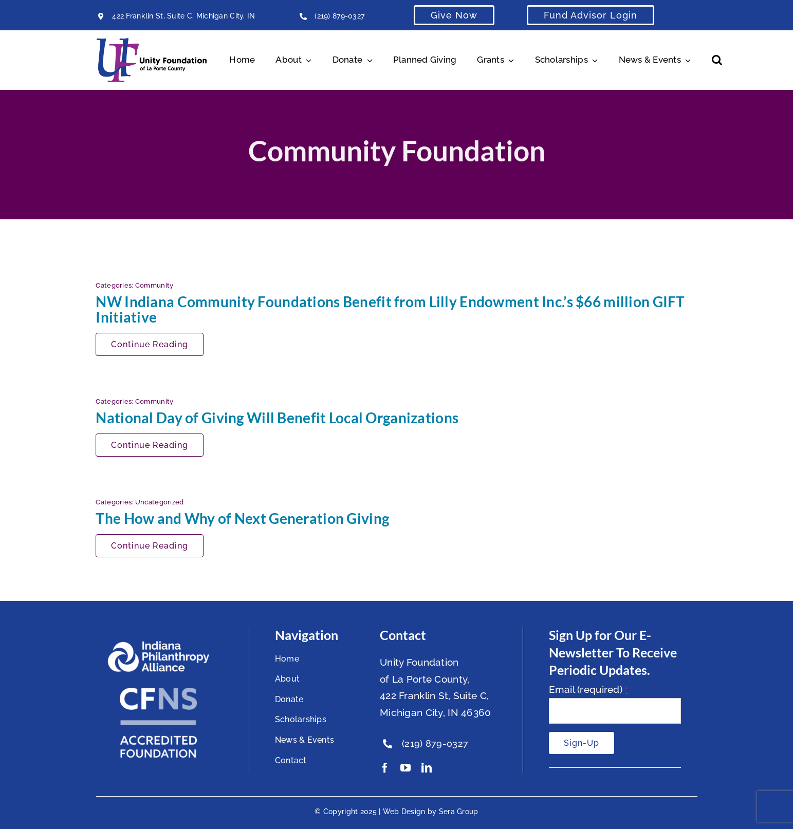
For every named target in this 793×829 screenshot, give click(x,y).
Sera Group (458, 811)
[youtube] (405, 768)
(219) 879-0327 (339, 16)
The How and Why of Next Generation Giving (242, 518)
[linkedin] (426, 768)
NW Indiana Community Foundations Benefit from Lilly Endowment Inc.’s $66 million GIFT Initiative (390, 309)
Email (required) (588, 689)
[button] (717, 60)
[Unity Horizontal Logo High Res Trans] (152, 42)
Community (154, 285)
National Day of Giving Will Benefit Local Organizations (277, 417)
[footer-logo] (158, 645)
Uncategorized (159, 502)
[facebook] (385, 768)
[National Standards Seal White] (158, 692)
